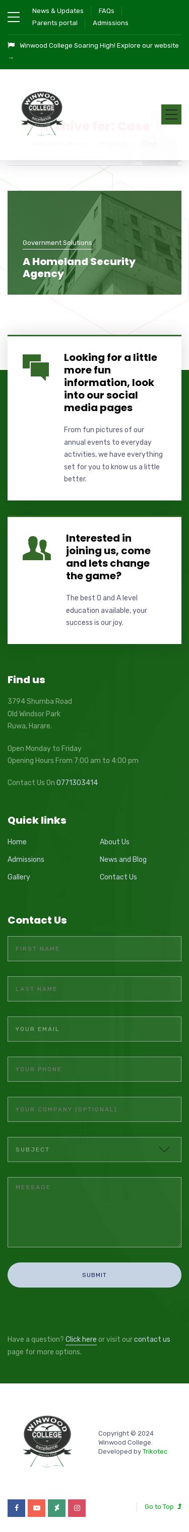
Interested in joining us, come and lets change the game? (108, 557)
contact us (152, 1339)
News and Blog (123, 859)
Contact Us (118, 877)
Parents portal (55, 23)
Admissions (111, 23)
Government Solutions (57, 242)
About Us (115, 842)
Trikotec (155, 1451)
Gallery (19, 877)
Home (17, 842)
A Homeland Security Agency (79, 267)
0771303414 (77, 783)
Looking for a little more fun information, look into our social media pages (110, 382)
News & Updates (58, 11)
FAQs (106, 11)
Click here (81, 1339)
